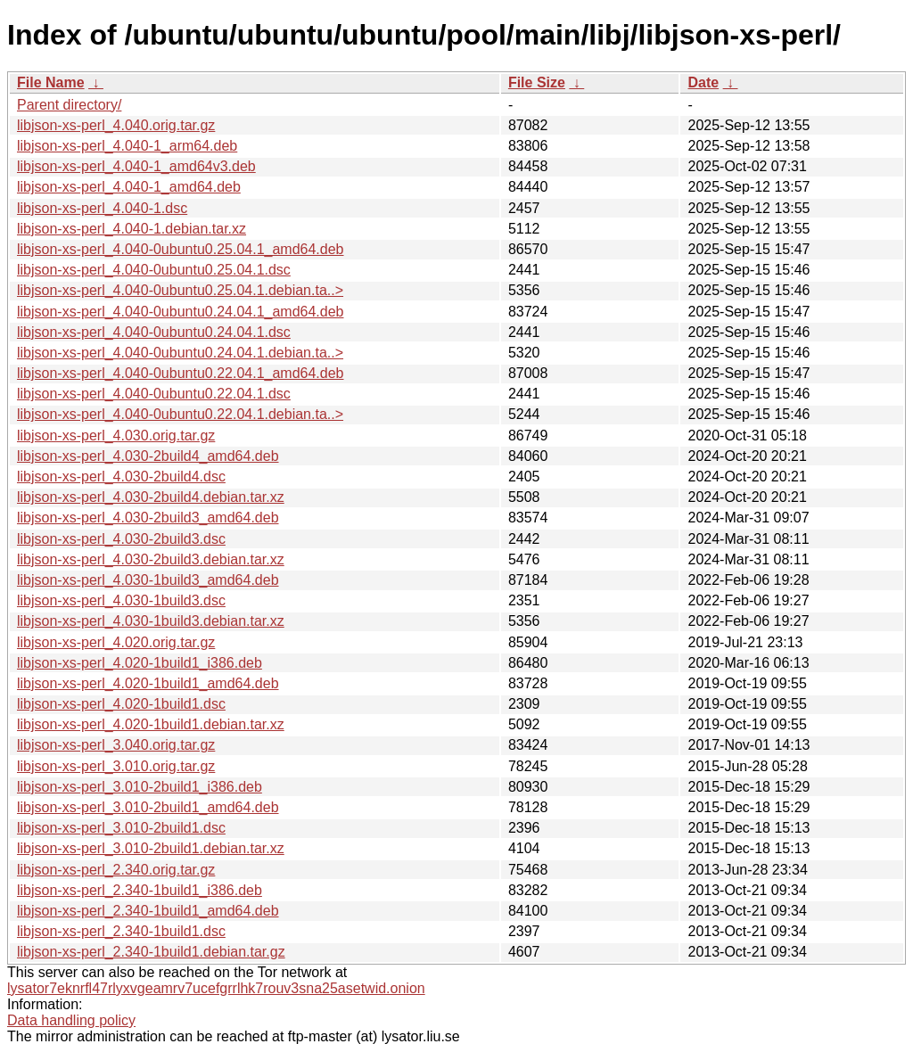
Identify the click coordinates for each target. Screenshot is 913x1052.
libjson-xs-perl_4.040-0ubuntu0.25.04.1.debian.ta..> (180, 290)
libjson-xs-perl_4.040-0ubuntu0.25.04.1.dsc (154, 269)
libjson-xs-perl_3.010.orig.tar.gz (116, 766)
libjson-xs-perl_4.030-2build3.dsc (121, 539)
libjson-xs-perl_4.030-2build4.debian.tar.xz (150, 497)
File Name (51, 82)
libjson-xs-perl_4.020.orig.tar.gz (116, 642)
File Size (536, 82)
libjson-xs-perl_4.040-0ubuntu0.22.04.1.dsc (154, 393)
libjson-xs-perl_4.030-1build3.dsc (121, 600)
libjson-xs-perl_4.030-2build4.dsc (121, 476)
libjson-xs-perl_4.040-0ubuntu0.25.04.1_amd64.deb (180, 249)
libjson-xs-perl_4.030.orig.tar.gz (116, 435)
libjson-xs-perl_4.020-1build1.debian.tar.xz (150, 724)
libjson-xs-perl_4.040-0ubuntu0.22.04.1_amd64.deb (180, 373)
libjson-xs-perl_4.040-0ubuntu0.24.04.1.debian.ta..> (180, 352)
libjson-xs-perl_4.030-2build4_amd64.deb (148, 456)
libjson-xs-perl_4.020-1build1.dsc (121, 703)
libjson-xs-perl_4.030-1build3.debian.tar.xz (150, 621)
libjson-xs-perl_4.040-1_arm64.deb (127, 145)
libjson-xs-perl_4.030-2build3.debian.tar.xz (150, 559)
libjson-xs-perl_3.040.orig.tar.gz (116, 744)
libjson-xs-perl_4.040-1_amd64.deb (129, 186)
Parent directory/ (69, 104)
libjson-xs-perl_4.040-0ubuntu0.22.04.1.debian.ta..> (180, 414)
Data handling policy (71, 1020)
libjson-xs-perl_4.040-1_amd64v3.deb (136, 166)
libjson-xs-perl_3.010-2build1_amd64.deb (148, 807)
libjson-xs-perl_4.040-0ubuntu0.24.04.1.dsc (154, 332)
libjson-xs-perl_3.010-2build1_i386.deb (139, 786)
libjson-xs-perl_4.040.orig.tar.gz (116, 125)
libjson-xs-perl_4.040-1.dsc (102, 208)
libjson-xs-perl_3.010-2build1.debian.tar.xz (150, 848)
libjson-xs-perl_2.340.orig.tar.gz (116, 869)
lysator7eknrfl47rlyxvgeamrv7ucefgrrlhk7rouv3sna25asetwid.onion (216, 988)
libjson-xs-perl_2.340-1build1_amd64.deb (148, 910)
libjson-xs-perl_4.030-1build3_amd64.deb (148, 580)
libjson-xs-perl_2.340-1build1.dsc (121, 931)
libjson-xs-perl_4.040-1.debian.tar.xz (131, 228)
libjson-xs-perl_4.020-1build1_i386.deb (139, 662)
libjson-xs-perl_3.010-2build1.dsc (121, 827)
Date (703, 82)
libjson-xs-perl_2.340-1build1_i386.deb (139, 890)
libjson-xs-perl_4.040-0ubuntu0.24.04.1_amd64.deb (180, 311)
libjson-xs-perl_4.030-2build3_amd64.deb (148, 517)
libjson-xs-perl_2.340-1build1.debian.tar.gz (151, 951)
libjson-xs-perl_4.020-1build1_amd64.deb (148, 683)
